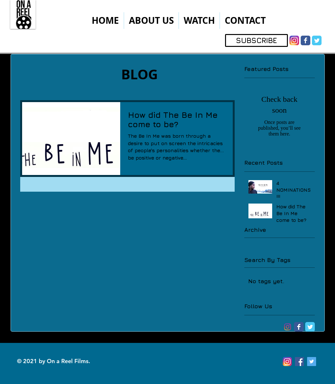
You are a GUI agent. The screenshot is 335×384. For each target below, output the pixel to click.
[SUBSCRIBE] (256, 40)
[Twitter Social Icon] (311, 361)
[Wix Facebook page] (305, 40)
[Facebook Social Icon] (299, 361)
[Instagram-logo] (287, 327)
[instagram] (294, 40)
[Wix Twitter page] (317, 40)
